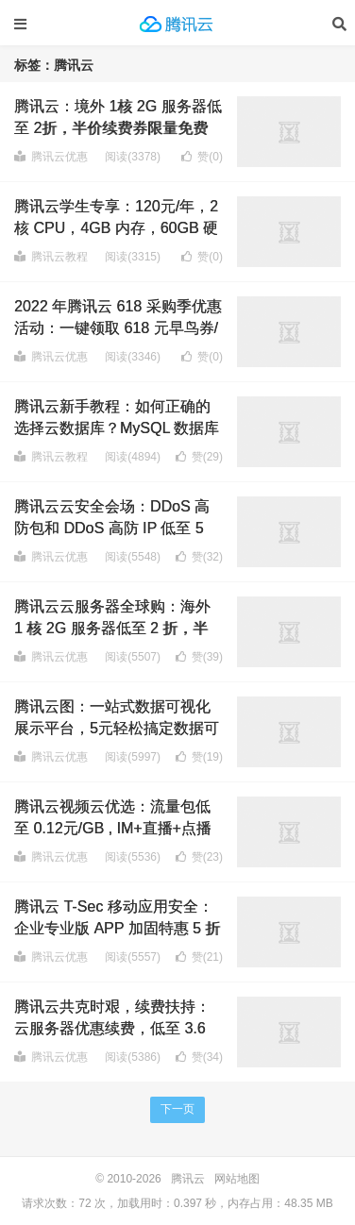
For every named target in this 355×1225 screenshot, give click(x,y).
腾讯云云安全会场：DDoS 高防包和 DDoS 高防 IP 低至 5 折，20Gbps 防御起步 (112, 527)
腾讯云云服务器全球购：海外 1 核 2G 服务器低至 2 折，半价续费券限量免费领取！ (112, 627)
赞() (202, 156)
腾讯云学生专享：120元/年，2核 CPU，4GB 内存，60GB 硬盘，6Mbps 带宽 (116, 227)
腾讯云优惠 (51, 156)
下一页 (177, 1109)
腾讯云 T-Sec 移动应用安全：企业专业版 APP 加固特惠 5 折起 (117, 927)
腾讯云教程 (51, 256)
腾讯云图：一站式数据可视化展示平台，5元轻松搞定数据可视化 (116, 727)
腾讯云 (177, 23)
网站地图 (237, 1178)
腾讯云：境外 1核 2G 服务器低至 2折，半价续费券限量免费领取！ (118, 127)
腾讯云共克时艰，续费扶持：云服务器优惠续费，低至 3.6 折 (112, 1027)
